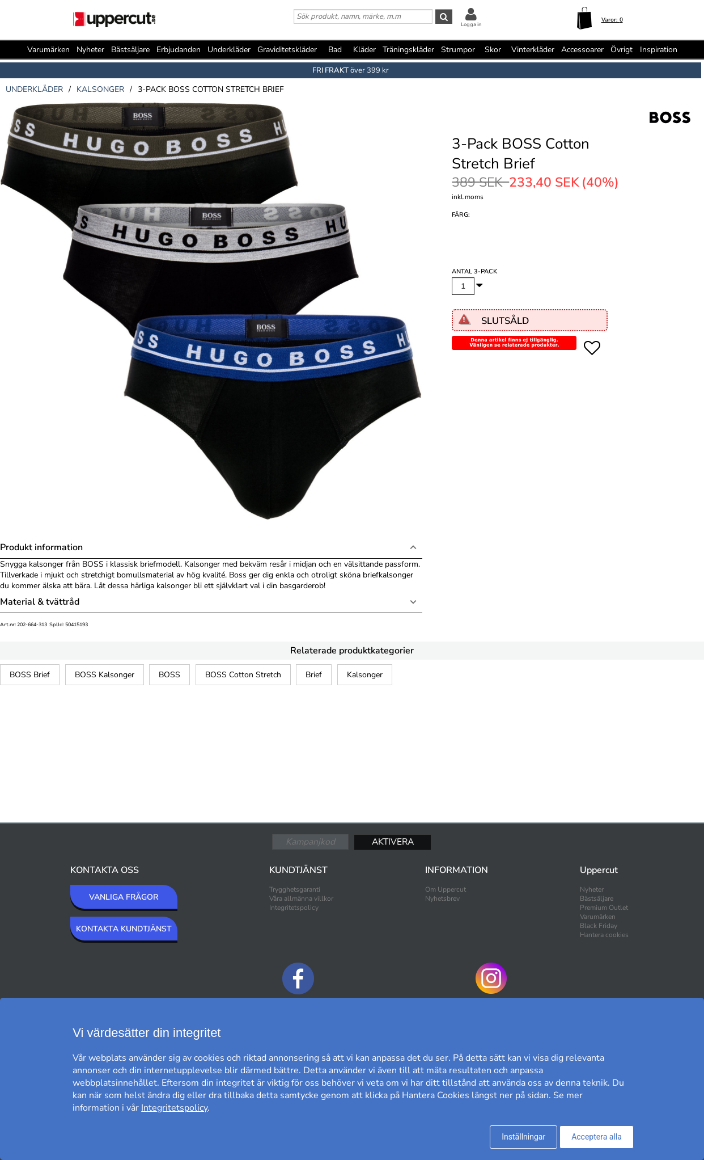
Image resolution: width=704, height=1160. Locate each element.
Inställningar (523, 1136)
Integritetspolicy (294, 907)
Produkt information (41, 547)
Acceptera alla (596, 1136)
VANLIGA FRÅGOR (123, 897)
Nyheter (90, 49)
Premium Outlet (604, 907)
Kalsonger (365, 674)
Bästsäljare (130, 49)
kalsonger (100, 89)
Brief (314, 674)
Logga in (471, 24)
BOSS (169, 674)
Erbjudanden (178, 49)
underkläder (34, 89)
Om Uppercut (445, 889)
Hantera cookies (604, 934)
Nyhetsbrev (442, 898)
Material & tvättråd (39, 602)
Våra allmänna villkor (301, 898)
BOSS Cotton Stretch (243, 674)
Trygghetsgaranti (294, 889)
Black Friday (598, 925)
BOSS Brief (30, 674)
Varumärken (48, 49)
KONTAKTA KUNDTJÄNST (124, 928)
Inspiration (658, 49)
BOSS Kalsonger (104, 674)
